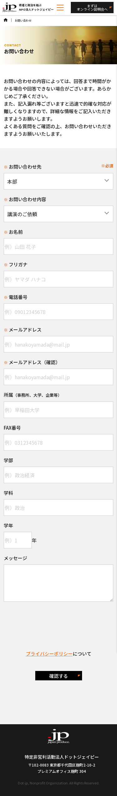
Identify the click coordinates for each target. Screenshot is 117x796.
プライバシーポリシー (49, 653)
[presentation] (58, 620)
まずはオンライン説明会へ (92, 7)
